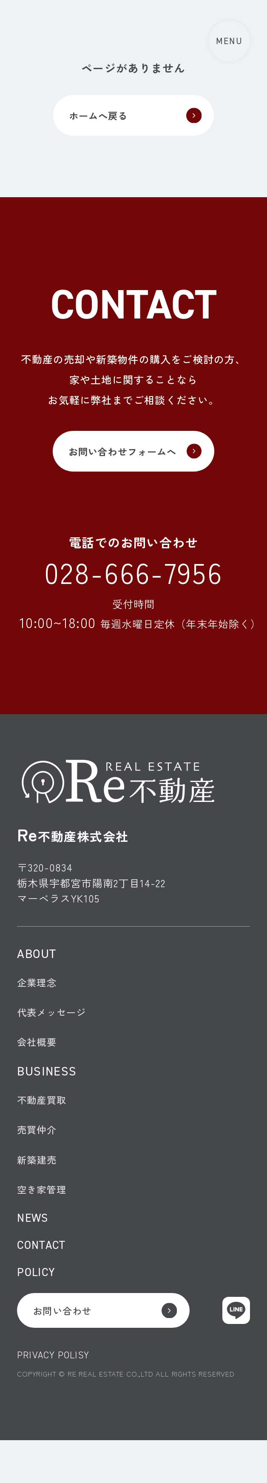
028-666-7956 (133, 581)
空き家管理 (44, 1218)
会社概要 (38, 1059)
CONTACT (43, 1279)
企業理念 (38, 994)
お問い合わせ (66, 1349)
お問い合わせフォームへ (121, 456)
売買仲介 (38, 1153)
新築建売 (38, 1185)
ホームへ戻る (95, 116)
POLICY (38, 1308)
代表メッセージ (54, 1026)
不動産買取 (44, 1120)
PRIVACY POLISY (56, 1397)
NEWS (34, 1249)
